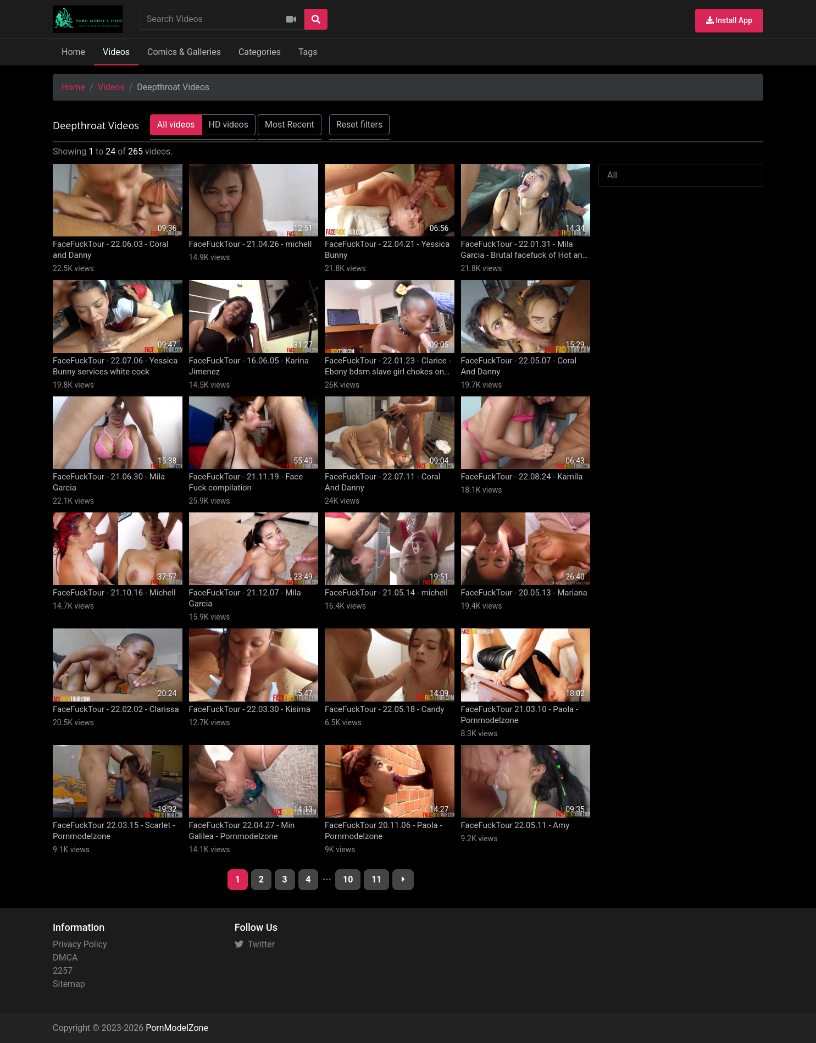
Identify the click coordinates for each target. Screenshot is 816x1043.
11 (376, 879)
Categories (259, 52)
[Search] (315, 19)
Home (73, 52)
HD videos (228, 124)
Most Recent (289, 124)
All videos (176, 124)
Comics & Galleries (184, 52)
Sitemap (69, 984)
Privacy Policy (80, 944)
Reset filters (359, 124)
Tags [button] (308, 52)
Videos (116, 52)
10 (348, 879)
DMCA (65, 957)
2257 (63, 970)
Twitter (255, 944)
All (612, 175)
